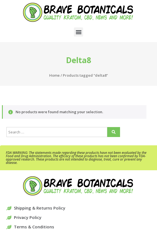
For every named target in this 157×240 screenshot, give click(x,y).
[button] (78, 32)
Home (54, 75)
